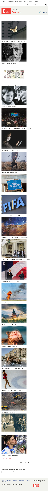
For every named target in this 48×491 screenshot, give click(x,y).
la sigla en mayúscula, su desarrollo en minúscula (16, 259)
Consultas (36, 1)
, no (9, 106)
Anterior (4, 458)
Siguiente (7, 458)
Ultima (10, 458)
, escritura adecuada (14, 41)
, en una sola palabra (10, 85)
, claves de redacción (9, 63)
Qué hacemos (15, 480)
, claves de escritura (11, 150)
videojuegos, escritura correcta (9, 172)
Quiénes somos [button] (10, 1)
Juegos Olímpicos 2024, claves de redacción (13, 390)
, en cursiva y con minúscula (11, 434)
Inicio (4, 1)
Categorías (26, 1)
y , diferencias (10, 346)
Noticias (30, 1)
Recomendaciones (18, 1)
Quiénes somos (8, 480)
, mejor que (12, 215)
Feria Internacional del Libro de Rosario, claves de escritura (17, 128)
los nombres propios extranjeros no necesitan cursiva (15, 237)
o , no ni (9, 325)
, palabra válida (9, 412)
